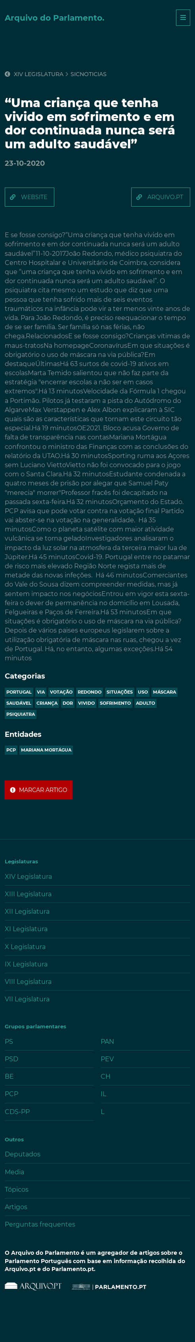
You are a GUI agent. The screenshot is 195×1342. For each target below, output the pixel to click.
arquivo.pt (165, 197)
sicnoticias (89, 74)
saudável (18, 703)
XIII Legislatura (28, 894)
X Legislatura (25, 947)
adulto (145, 703)
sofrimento (115, 703)
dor (68, 703)
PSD (11, 1059)
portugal (19, 692)
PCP (11, 750)
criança (46, 703)
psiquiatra (20, 714)
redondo (89, 692)
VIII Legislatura (28, 981)
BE (9, 1076)
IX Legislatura (26, 964)
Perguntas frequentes (40, 1224)
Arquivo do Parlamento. (54, 18)
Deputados (22, 1154)
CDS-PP (17, 1112)
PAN (107, 1041)
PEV (107, 1059)
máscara (164, 692)
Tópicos (17, 1189)
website (34, 197)
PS (9, 1041)
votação (61, 692)
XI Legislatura (26, 929)
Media (14, 1172)
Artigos (16, 1207)
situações (120, 692)
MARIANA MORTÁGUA (46, 750)
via (41, 692)
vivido (86, 703)
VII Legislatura (27, 999)
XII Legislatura (27, 911)
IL (103, 1094)
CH (106, 1076)
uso (143, 692)
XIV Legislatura (34, 74)
